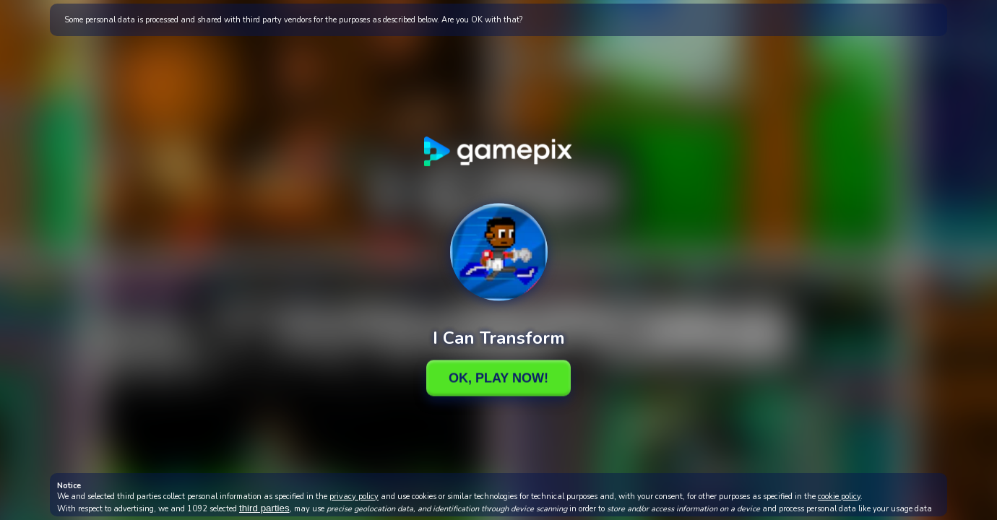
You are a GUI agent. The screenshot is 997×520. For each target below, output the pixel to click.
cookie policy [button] (839, 496)
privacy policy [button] (354, 496)
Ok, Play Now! (498, 377)
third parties (264, 508)
